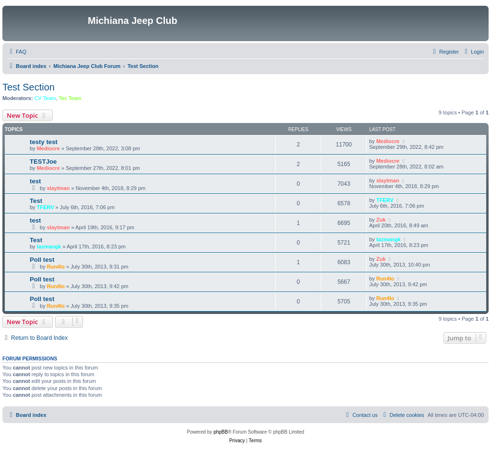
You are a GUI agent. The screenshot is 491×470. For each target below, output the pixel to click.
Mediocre (48, 148)
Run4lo (56, 266)
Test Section (28, 87)
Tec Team (70, 98)
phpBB (220, 432)
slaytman (58, 188)
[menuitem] (16, 51)
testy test (44, 141)
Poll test (42, 259)
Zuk (381, 220)
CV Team (45, 98)
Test (36, 200)
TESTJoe (43, 161)
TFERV (45, 207)
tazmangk (49, 246)
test (35, 181)
